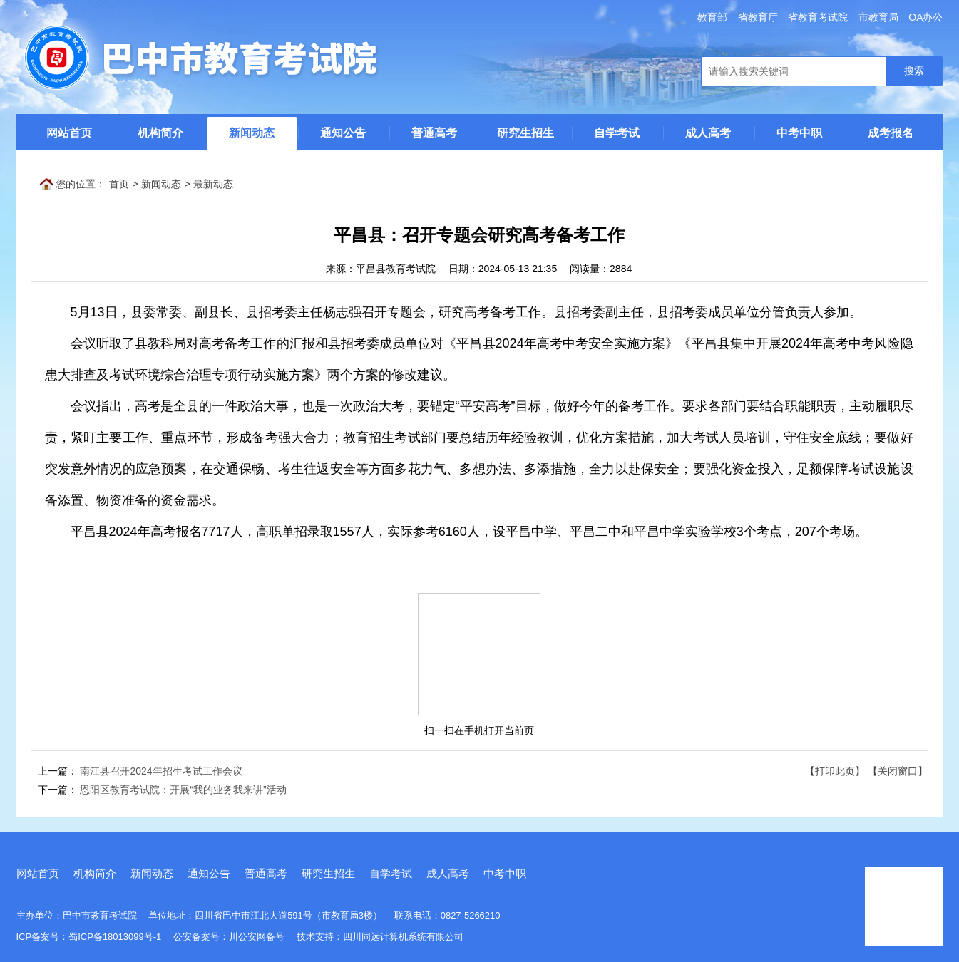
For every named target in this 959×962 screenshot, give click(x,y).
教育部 (712, 17)
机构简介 (160, 133)
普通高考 (434, 133)
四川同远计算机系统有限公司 (403, 936)
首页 (119, 184)
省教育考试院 (818, 17)
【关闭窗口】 (898, 771)
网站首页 (69, 133)
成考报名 (890, 133)
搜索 (914, 70)
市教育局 (878, 17)
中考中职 (799, 133)
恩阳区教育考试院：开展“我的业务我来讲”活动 (183, 789)
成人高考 (708, 133)
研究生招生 (525, 133)
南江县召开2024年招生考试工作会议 (161, 771)
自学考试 (617, 133)
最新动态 (213, 184)
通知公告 (343, 133)
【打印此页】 (835, 771)
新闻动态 (252, 133)
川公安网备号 (256, 936)
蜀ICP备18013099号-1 (114, 936)
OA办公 (925, 17)
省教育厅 (758, 17)
